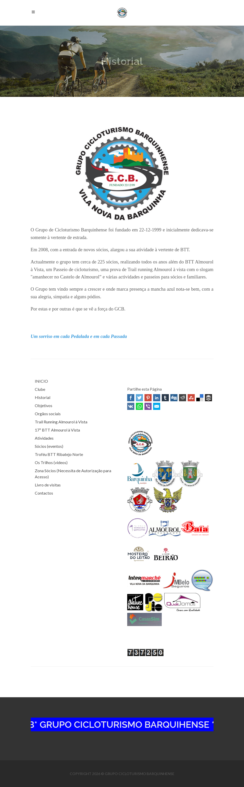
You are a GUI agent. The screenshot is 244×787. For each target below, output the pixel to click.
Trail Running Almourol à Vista (61, 421)
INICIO (41, 381)
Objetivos (43, 405)
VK (130, 406)
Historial (42, 397)
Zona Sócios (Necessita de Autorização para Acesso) (73, 473)
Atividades (44, 438)
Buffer (208, 397)
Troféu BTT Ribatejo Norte (59, 454)
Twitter (139, 397)
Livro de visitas (48, 484)
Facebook (130, 397)
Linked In (156, 397)
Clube (40, 389)
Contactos (44, 493)
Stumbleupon (191, 397)
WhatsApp (139, 406)
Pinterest (148, 397)
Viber (148, 406)
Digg (173, 397)
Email (156, 406)
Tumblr (165, 397)
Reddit (182, 397)
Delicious (199, 397)
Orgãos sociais (48, 413)
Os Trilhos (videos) (51, 462)
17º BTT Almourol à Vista (57, 429)
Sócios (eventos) (49, 446)
